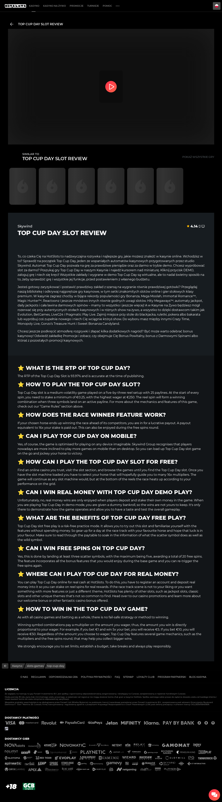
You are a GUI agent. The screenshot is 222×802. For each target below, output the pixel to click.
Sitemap (128, 676)
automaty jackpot (188, 301)
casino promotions (152, 596)
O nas (24, 676)
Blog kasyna (197, 676)
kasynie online (171, 256)
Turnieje (93, 5)
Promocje (76, 5)
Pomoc (107, 5)
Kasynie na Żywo (164, 305)
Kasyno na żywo (54, 5)
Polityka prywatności (96, 676)
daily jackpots (28, 305)
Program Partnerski (172, 676)
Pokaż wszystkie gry (198, 157)
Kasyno (34, 5)
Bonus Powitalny (131, 336)
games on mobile (94, 449)
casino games (44, 617)
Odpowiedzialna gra (63, 676)
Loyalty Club (145, 676)
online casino (40, 470)
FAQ (117, 676)
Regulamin (38, 676)
